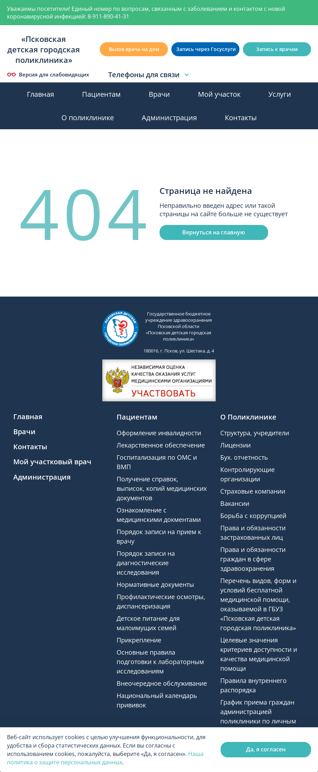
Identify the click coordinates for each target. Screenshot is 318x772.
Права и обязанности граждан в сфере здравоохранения (253, 559)
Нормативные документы (155, 584)
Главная (40, 94)
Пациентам (101, 94)
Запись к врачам (277, 49)
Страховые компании (252, 491)
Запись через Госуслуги (206, 49)
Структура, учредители (254, 433)
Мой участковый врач (52, 461)
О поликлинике (87, 117)
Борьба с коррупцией (253, 515)
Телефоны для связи (149, 75)
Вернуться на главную (213, 232)
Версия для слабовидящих (48, 74)
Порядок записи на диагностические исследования (146, 562)
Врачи (159, 94)
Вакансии (234, 503)
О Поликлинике (248, 417)
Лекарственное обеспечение (161, 445)
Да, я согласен (266, 749)
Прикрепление (139, 640)
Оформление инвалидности (159, 433)
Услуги (279, 94)
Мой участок (219, 94)
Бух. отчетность (244, 457)
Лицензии (235, 445)
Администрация (169, 117)
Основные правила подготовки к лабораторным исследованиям (160, 661)
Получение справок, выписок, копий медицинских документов (162, 488)
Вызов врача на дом (134, 49)
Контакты (241, 117)
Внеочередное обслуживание (162, 683)
